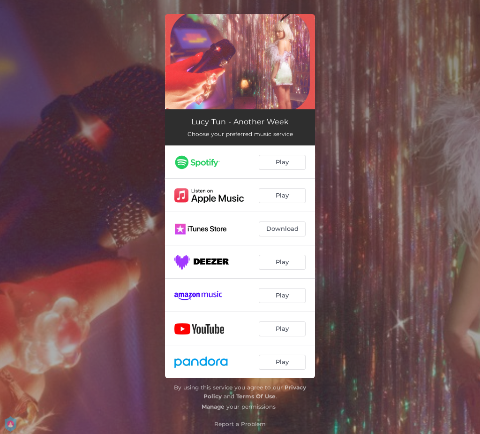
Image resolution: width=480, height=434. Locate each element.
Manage (213, 406)
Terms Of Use (256, 396)
